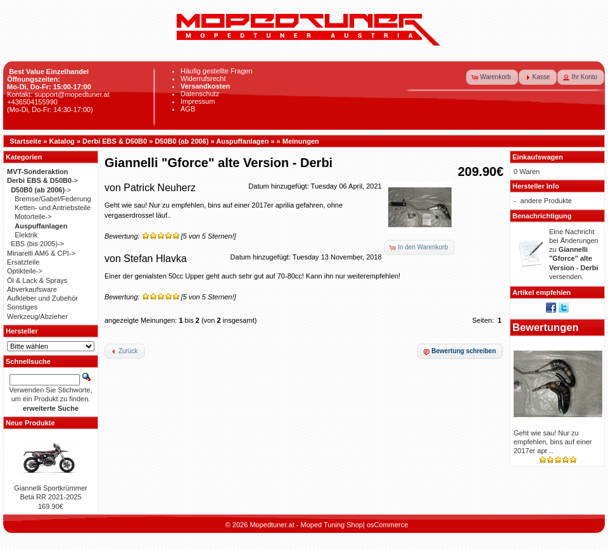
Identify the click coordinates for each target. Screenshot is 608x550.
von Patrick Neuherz (150, 187)
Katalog (62, 141)
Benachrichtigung (542, 216)
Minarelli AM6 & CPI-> (41, 253)
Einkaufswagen (537, 157)
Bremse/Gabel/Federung (53, 199)
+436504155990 (32, 102)
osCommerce (387, 524)
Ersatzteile (23, 262)
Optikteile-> (24, 271)
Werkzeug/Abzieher (37, 316)
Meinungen (300, 141)
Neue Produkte (30, 423)
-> (42, 180)
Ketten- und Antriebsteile (53, 207)
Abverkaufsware (32, 289)
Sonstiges (22, 307)
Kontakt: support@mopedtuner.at (58, 94)
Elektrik (26, 235)
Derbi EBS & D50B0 (114, 141)
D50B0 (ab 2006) (181, 141)
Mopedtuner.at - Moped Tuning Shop (306, 524)
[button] (492, 77)
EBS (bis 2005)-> (37, 243)
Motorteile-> (33, 216)
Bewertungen (545, 327)
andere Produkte (546, 200)
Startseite (25, 141)
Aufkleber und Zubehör (42, 298)
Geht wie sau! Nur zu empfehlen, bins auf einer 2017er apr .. (553, 442)
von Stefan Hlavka (145, 258)
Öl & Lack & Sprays (37, 280)
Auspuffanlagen (242, 141)
